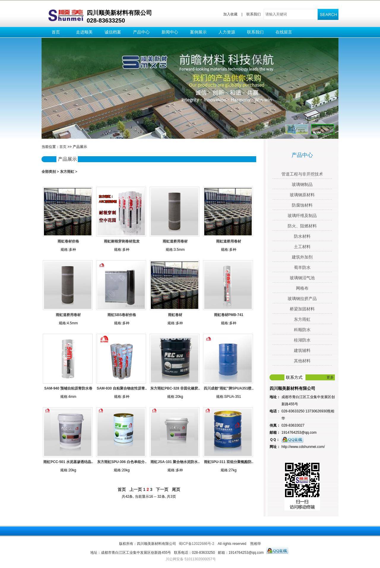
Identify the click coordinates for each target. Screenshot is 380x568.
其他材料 (302, 360)
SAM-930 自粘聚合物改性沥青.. (122, 388)
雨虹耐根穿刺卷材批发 (122, 241)
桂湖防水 (302, 340)
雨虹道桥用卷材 (175, 241)
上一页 (135, 489)
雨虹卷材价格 (68, 241)
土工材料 (302, 246)
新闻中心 (170, 32)
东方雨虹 (67, 172)
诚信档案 (112, 32)
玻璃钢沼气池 (302, 277)
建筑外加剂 (302, 257)
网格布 (302, 288)
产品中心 (141, 32)
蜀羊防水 (302, 267)
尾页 (176, 489)
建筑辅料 (302, 350)
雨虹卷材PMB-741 (228, 315)
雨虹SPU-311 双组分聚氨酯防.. (229, 462)
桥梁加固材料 (302, 309)
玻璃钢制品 (302, 184)
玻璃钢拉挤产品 (302, 298)
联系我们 (253, 14)
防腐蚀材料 (302, 205)
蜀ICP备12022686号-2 (196, 544)
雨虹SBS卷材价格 (121, 315)
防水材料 (302, 236)
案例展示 (198, 32)
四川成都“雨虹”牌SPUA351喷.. (229, 388)
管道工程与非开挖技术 (302, 174)
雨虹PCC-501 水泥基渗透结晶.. (68, 462)
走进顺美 (84, 32)
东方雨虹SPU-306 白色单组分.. (122, 462)
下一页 (162, 489)
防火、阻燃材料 (302, 226)
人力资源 (226, 32)
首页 (56, 32)
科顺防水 (302, 329)
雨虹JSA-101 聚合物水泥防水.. (175, 462)
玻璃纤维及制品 (302, 215)
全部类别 (49, 172)
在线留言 (284, 32)
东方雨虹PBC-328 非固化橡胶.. (175, 388)
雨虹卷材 (175, 315)
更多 (330, 377)
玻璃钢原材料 (302, 194)
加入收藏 (230, 14)
